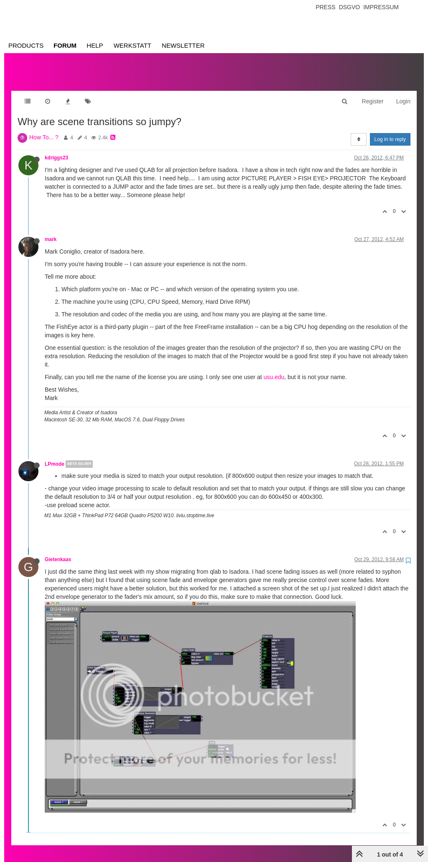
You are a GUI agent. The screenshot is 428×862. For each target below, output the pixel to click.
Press (325, 7)
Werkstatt (132, 45)
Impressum (381, 7)
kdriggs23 (56, 149)
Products (25, 45)
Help (95, 45)
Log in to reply (390, 131)
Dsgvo (349, 7)
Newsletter (183, 45)
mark (50, 231)
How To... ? (44, 129)
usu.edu (273, 368)
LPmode (54, 456)
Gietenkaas (58, 551)
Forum (65, 45)
